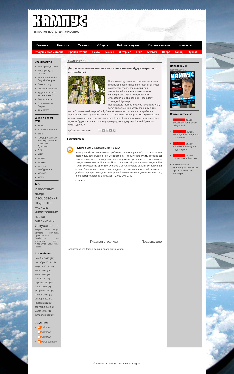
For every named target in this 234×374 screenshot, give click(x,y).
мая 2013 (40, 278)
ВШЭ (40, 133)
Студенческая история (49, 52)
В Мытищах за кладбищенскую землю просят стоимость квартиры (185, 169)
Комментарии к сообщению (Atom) (105, 249)
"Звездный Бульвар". (119, 101)
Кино (139, 52)
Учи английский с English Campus (47, 79)
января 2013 (41, 294)
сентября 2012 (43, 307)
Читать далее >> (77, 124)
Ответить (81, 180)
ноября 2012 (42, 302)
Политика (53, 233)
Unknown (46, 327)
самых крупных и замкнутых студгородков (184, 146)
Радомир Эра (83, 147)
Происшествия (77, 52)
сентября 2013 (43, 262)
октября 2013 (42, 258)
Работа (38, 247)
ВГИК (41, 125)
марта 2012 (41, 311)
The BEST (43, 110)
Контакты (185, 45)
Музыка (152, 52)
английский (44, 221)
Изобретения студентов (46, 200)
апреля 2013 (41, 282)
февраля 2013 (42, 290)
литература (40, 243)
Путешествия (52, 244)
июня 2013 (40, 274)
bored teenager (49, 341)
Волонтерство (45, 99)
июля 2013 (40, 270)
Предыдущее (151, 241)
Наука (96, 52)
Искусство (44, 225)
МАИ (40, 154)
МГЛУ (41, 177)
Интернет (125, 52)
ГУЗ (40, 150)
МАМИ (41, 158)
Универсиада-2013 (48, 66)
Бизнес (109, 52)
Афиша (41, 207)
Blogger (136, 363)
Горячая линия (159, 45)
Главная (42, 45)
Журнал (193, 52)
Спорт (166, 52)
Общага (102, 45)
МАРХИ (42, 162)
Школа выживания (48, 88)
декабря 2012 (42, 298)
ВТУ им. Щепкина (47, 129)
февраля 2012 (42, 315)
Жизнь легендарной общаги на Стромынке (186, 134)
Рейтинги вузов (128, 45)
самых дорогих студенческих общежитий (185, 123)
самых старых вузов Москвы (185, 157)
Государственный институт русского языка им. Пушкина (47, 142)
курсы (55, 241)
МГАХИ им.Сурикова (45, 168)
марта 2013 (41, 286)
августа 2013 (42, 266)
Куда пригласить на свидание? (47, 94)
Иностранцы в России (45, 72)
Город (179, 52)
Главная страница (104, 241)
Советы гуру (44, 84)
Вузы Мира (51, 229)
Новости (63, 45)
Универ (83, 45)
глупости (39, 233)
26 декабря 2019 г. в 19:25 (106, 147)
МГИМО (42, 173)
